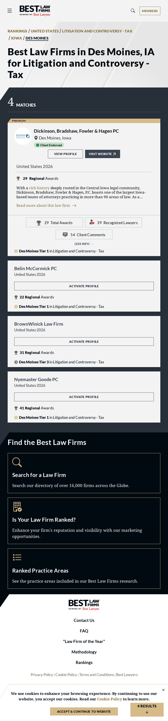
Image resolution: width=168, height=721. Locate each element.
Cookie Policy (66, 675)
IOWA (16, 38)
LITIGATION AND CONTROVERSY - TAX (97, 31)
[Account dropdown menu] (150, 11)
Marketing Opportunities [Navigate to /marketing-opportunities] (84, 521)
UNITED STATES (45, 31)
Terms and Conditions (96, 675)
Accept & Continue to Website (84, 711)
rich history (39, 187)
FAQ (84, 630)
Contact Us (84, 620)
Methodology (84, 652)
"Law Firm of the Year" (84, 641)
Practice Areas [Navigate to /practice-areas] (84, 569)
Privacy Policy (42, 675)
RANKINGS (17, 31)
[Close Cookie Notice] (160, 690)
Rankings (84, 662)
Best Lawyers (127, 675)
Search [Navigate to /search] (84, 473)
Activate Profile (84, 286)
